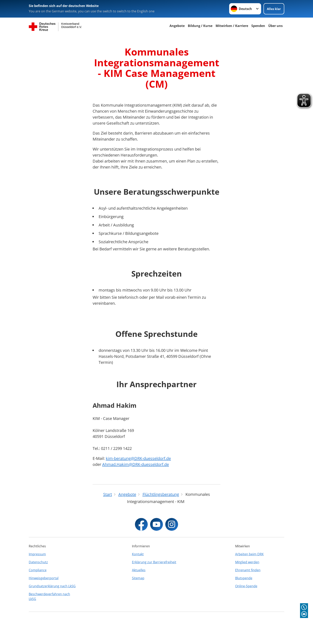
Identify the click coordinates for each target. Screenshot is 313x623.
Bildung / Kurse (200, 26)
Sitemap (138, 578)
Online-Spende (246, 586)
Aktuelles (139, 570)
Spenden (258, 26)
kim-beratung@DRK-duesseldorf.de (138, 458)
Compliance (38, 570)
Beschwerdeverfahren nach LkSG (49, 596)
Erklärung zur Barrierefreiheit (154, 562)
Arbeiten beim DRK (249, 554)
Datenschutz (38, 562)
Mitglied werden (247, 562)
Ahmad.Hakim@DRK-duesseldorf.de (135, 464)
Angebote (177, 26)
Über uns (275, 26)
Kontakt (138, 554)
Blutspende (243, 578)
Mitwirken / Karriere (232, 26)
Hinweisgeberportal (43, 578)
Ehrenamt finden (248, 570)
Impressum (37, 554)
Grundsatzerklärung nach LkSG (52, 586)
